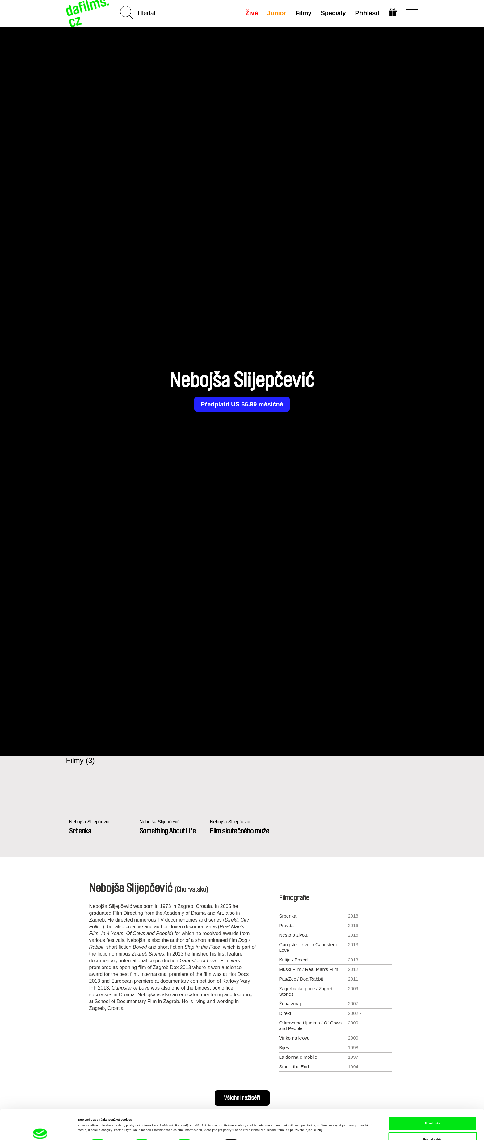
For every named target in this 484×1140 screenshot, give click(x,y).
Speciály (333, 13)
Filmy (303, 13)
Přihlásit (367, 13)
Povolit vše (432, 1093)
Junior (276, 13)
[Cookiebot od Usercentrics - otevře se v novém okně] (40, 1130)
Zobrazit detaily (258, 1116)
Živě (252, 13)
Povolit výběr (432, 1109)
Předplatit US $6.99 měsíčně (242, 404)
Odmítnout (432, 1125)
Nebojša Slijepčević (89, 821)
